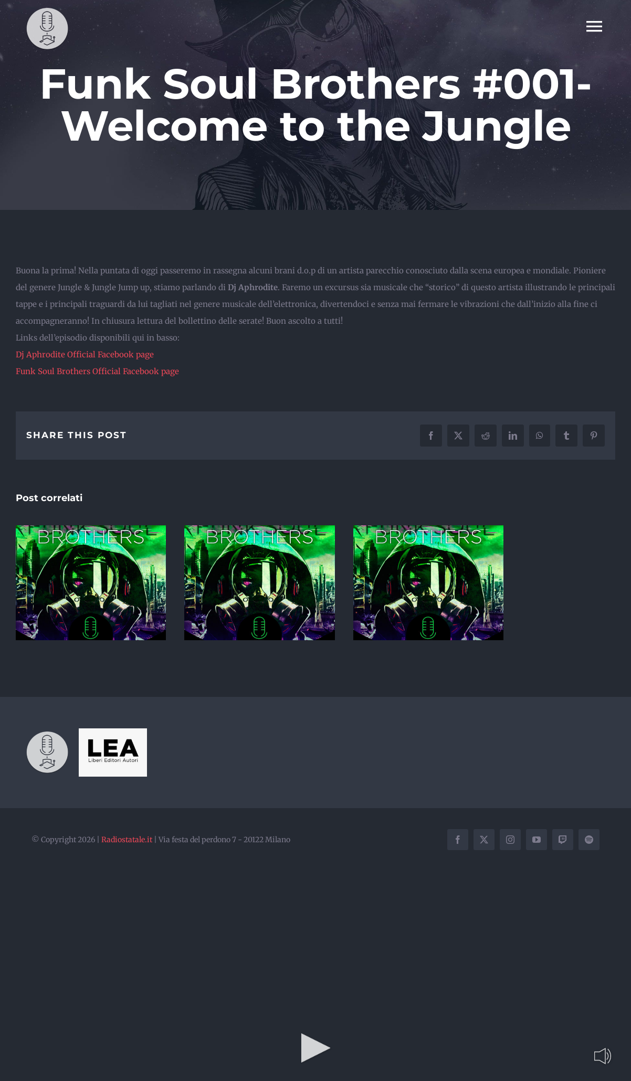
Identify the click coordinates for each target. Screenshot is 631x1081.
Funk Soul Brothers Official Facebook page (97, 371)
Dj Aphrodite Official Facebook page (85, 354)
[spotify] (589, 839)
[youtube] (536, 839)
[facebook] (457, 839)
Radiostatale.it (126, 839)
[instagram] (510, 839)
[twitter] (484, 839)
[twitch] (562, 839)
